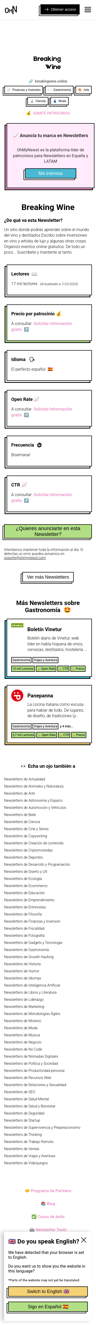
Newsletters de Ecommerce (25, 886)
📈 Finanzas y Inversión (24, 90)
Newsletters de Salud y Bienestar (30, 1106)
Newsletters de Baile (20, 815)
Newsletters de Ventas (21, 1149)
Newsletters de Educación (24, 893)
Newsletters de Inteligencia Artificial (32, 985)
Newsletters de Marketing (24, 1007)
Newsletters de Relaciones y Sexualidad (35, 1085)
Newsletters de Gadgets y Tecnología (33, 943)
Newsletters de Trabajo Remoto (29, 1142)
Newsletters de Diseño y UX (25, 872)
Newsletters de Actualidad (24, 779)
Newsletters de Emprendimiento (29, 900)
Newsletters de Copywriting (25, 836)
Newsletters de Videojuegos (26, 1163)
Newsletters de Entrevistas (25, 907)
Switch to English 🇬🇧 (48, 1291)
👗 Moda (59, 101)
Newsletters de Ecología (23, 879)
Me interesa (50, 173)
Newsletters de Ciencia (22, 822)
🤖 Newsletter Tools (48, 1229)
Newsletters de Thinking (23, 1135)
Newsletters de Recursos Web (27, 1078)
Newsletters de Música (22, 1035)
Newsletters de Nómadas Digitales (31, 1056)
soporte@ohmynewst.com (25, 558)
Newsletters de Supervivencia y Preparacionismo (42, 1127)
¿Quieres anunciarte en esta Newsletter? (48, 531)
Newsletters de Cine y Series (26, 829)
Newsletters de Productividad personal (34, 1071)
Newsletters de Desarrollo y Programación (37, 864)
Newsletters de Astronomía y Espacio (33, 800)
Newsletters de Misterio (22, 1021)
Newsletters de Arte (19, 793)
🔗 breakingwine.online (48, 81)
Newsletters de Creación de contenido (33, 843)
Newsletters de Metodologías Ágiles (32, 1014)
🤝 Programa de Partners (48, 1190)
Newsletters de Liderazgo (24, 999)
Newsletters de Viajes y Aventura (29, 1156)
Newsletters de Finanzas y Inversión (32, 921)
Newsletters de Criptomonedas (28, 850)
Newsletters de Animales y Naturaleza (33, 786)
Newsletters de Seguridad (24, 1113)
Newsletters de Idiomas (22, 978)
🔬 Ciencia (38, 101)
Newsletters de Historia (22, 964)
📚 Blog (48, 1203)
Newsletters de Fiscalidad (24, 928)
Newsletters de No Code (23, 1049)
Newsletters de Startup (22, 1120)
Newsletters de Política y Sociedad (31, 1063)
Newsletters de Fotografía (24, 936)
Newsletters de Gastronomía (26, 950)
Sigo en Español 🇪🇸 (48, 1306)
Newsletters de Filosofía (23, 914)
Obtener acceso (60, 9)
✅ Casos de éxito (48, 1216)
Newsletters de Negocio (22, 1042)
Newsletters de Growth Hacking (29, 957)
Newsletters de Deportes (23, 857)
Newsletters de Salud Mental (26, 1099)
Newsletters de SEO (19, 1092)
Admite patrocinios (48, 113)
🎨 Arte (83, 90)
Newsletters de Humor (21, 971)
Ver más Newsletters (48, 577)
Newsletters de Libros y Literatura (30, 992)
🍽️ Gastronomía (59, 90)
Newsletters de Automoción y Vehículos (35, 808)
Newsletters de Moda (20, 1028)
